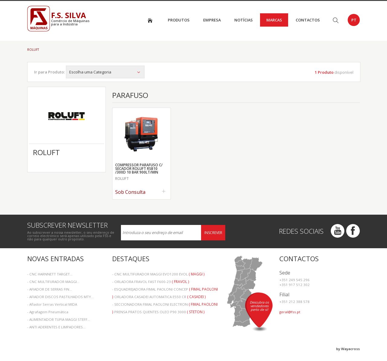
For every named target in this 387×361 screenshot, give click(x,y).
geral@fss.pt (289, 312)
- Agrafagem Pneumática (47, 312)
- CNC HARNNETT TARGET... (50, 274)
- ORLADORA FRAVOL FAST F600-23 (150, 281)
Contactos (308, 20)
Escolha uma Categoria (105, 72)
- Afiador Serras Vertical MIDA (52, 304)
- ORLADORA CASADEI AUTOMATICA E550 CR (159, 296)
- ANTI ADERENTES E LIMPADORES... (56, 327)
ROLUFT (33, 49)
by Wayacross (348, 348)
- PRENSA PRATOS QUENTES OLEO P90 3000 (158, 311)
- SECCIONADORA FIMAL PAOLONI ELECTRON (165, 305)
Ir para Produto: (49, 72)
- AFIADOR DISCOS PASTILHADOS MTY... (60, 296)
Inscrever (213, 232)
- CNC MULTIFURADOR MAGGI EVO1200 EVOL (158, 274)
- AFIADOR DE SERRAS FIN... (49, 289)
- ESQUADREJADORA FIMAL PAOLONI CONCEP (165, 290)
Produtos (179, 20)
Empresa (212, 20)
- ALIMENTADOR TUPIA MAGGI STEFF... (58, 319)
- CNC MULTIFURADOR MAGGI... (53, 281)
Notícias (243, 20)
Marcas (274, 20)
